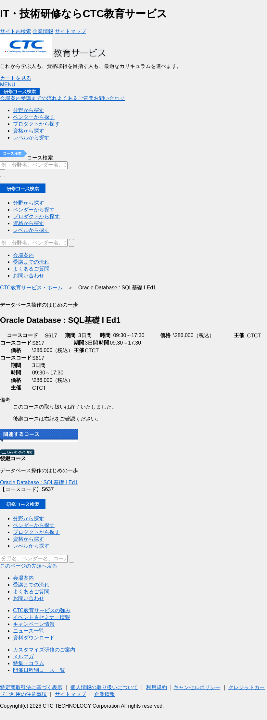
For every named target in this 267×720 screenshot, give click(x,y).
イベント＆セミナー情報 (41, 617)
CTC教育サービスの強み (41, 610)
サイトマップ (70, 694)
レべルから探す (31, 546)
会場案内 (23, 578)
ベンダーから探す (34, 525)
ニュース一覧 (28, 631)
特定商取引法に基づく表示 (31, 687)
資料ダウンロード (34, 637)
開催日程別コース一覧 (39, 670)
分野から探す (28, 518)
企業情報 (104, 694)
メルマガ (23, 656)
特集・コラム (28, 663)
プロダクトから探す (36, 532)
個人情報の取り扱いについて (104, 687)
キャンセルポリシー (196, 687)
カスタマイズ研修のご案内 (44, 649)
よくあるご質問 (31, 591)
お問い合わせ (28, 598)
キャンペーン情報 (34, 624)
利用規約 (156, 687)
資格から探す (28, 539)
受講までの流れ (31, 584)
